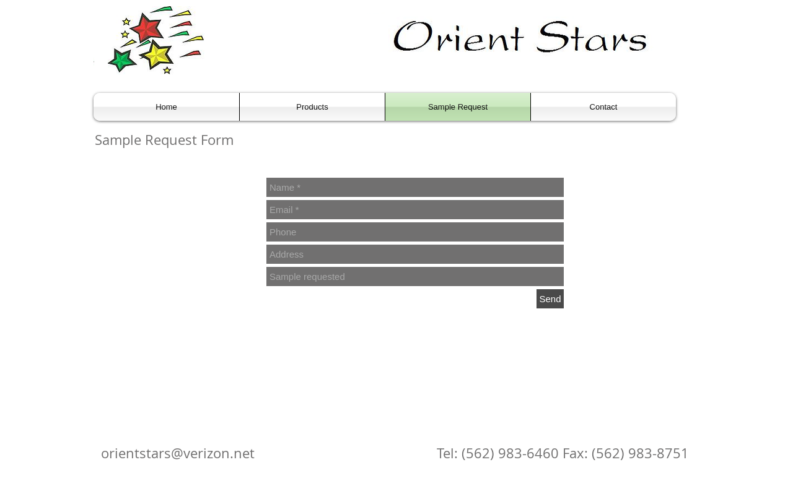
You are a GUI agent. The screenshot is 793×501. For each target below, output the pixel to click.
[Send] (550, 298)
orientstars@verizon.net (178, 453)
